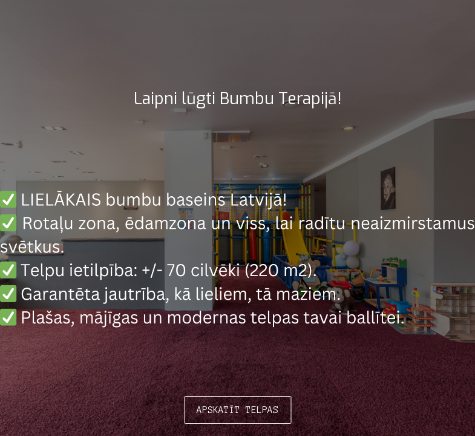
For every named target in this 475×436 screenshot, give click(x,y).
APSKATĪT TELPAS (237, 410)
